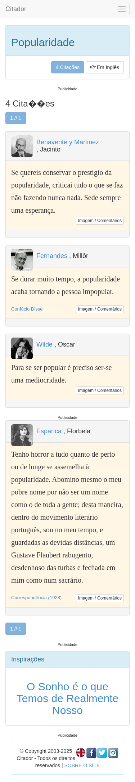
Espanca (49, 431)
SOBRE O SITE (82, 765)
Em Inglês (104, 67)
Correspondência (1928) (36, 597)
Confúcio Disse (26, 309)
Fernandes (51, 255)
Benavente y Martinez (67, 142)
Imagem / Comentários (100, 220)
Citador (15, 9)
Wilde (44, 344)
